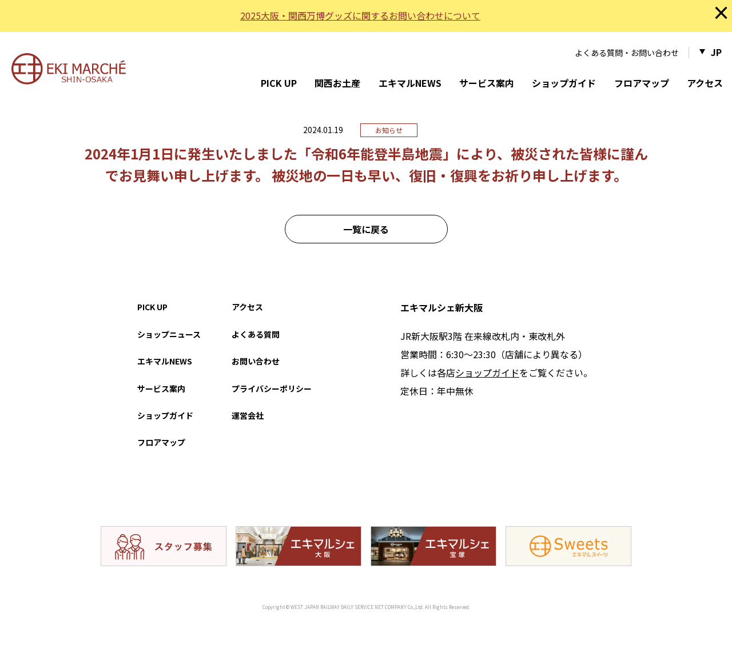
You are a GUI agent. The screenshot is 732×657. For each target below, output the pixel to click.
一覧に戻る (366, 229)
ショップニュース (169, 334)
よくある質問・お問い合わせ (627, 52)
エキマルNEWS (410, 83)
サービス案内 (486, 83)
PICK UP (279, 83)
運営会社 (248, 415)
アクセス (705, 83)
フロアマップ (641, 83)
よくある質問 (256, 334)
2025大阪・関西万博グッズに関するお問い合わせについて (360, 15)
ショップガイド (564, 83)
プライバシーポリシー (272, 388)
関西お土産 (337, 83)
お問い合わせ (256, 361)
